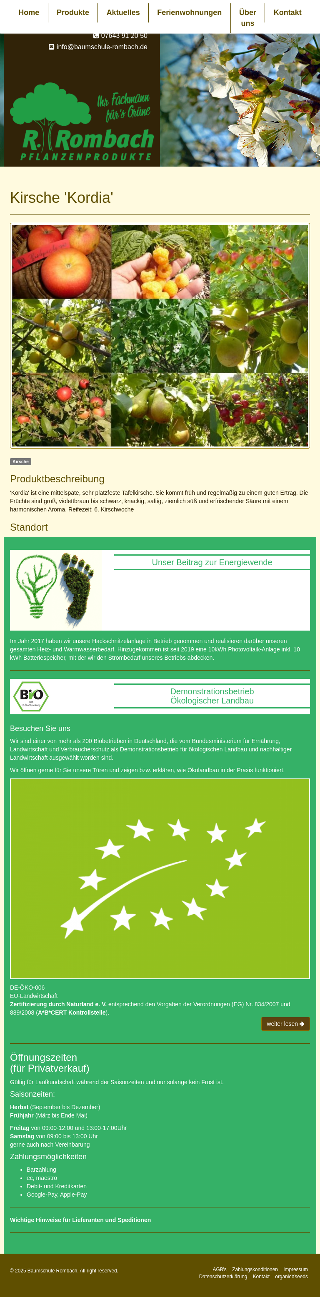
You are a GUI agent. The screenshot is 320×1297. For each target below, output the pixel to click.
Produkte (73, 12)
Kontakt (288, 12)
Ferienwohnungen (189, 12)
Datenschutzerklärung (223, 1277)
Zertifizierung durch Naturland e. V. (58, 1004)
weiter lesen (286, 1023)
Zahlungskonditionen (255, 1269)
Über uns (247, 17)
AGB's (219, 1269)
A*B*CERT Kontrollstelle (72, 1012)
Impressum (295, 1269)
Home (28, 12)
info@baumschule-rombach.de (102, 46)
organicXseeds (291, 1277)
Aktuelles (123, 12)
